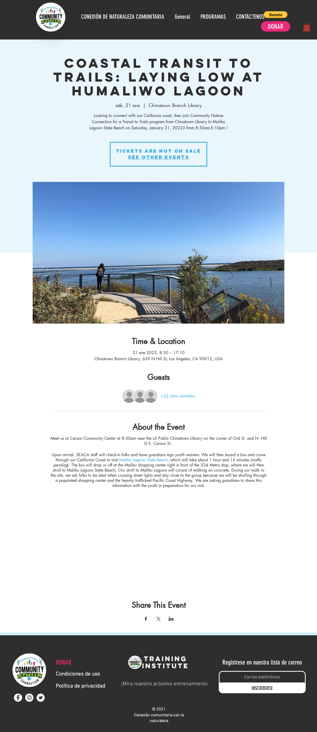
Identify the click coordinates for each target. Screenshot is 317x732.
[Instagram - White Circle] (29, 698)
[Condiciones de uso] (80, 674)
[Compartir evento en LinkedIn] (171, 619)
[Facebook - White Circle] (18, 698)
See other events (158, 157)
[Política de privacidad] (83, 686)
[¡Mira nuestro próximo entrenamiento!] (165, 684)
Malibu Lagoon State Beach (143, 460)
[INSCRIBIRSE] (262, 688)
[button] (275, 14)
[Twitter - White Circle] (41, 698)
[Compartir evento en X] (158, 619)
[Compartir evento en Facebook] (145, 619)
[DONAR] (275, 26)
